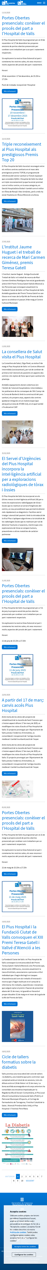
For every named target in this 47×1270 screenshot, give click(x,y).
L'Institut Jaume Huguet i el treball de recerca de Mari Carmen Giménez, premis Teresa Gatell (23, 257)
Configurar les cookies (24, 1254)
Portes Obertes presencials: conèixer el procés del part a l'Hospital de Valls (23, 25)
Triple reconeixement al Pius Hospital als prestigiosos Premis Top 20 (21, 152)
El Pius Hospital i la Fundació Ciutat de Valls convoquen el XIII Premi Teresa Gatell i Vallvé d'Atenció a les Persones (22, 940)
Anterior (10, 1176)
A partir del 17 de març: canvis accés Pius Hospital (23, 705)
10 (22, 1181)
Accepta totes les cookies (25, 1246)
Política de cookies (18, 1232)
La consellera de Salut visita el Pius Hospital (22, 354)
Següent (30, 1181)
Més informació (11, 92)
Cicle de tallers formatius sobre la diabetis (19, 1062)
